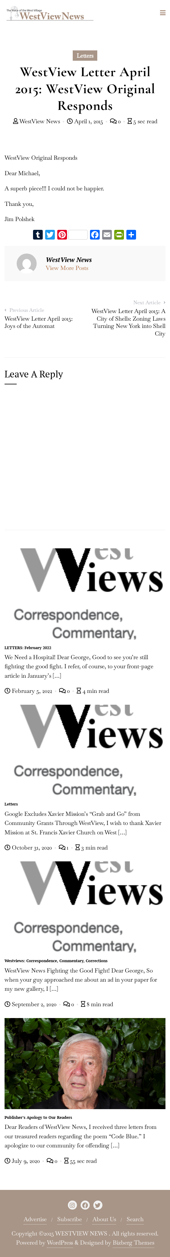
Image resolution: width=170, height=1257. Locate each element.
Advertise (35, 1219)
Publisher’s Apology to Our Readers (38, 1117)
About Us (104, 1219)
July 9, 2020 (23, 1161)
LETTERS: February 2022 (28, 647)
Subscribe (69, 1219)
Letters (85, 56)
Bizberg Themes (133, 1242)
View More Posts (67, 268)
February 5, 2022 (29, 691)
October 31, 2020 (29, 847)
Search (135, 1219)
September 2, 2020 (31, 1004)
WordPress (60, 1242)
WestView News (37, 121)
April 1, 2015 (86, 121)
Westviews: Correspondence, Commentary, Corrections (56, 960)
